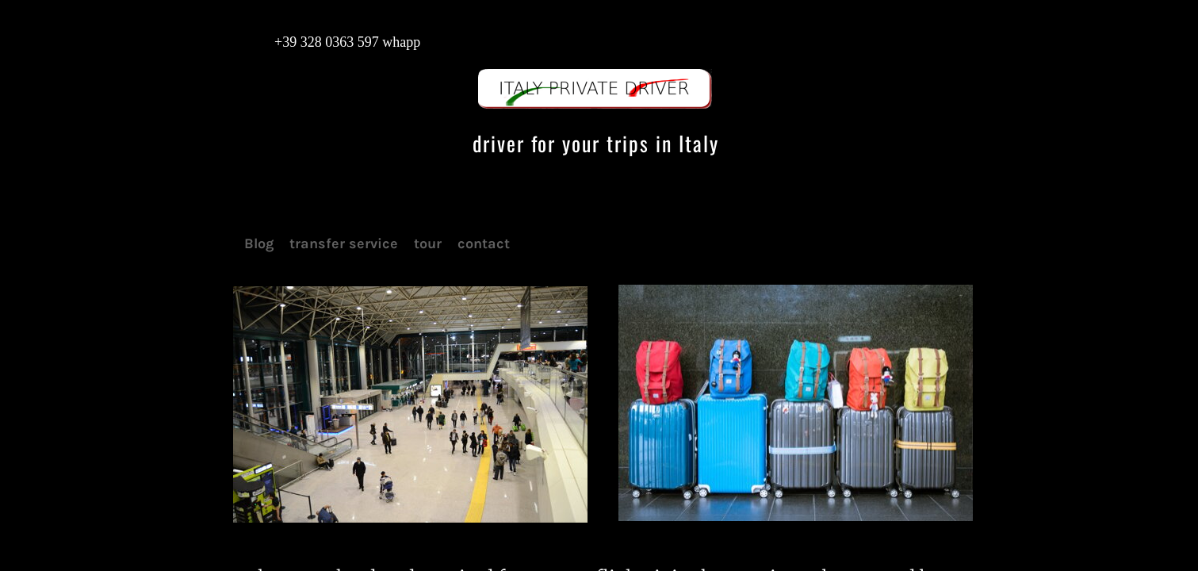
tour (428, 243)
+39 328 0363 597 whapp (332, 42)
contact (483, 243)
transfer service (343, 243)
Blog (259, 243)
